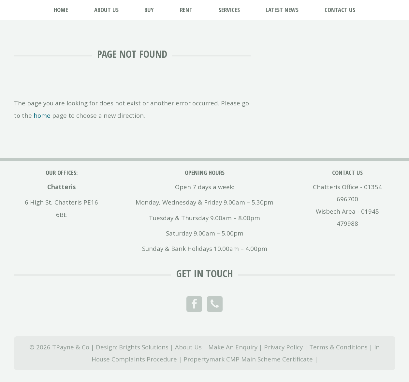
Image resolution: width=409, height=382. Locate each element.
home (42, 115)
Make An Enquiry (232, 347)
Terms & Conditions (338, 347)
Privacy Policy (283, 347)
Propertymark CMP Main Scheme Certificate (248, 359)
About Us (188, 347)
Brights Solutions (143, 347)
